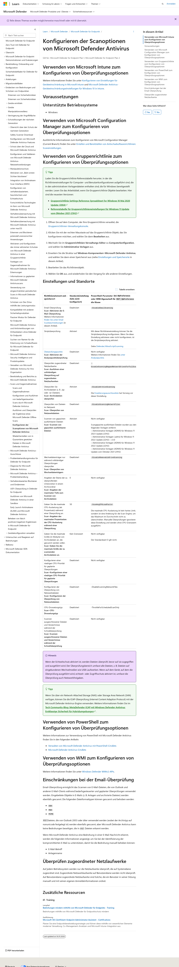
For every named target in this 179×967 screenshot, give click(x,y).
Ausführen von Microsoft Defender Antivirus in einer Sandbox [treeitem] (22, 500)
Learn (45, 31)
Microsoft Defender (59, 31)
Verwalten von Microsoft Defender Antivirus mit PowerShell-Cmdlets (82, 745)
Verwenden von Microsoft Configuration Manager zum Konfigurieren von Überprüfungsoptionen (156, 53)
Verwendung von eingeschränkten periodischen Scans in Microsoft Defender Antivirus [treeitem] (23, 292)
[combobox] (19, 35)
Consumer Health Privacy (95, 965)
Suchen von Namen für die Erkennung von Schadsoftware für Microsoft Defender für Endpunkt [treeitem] (23, 344)
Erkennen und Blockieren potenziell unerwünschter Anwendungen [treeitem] (21, 236)
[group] (89, 471)
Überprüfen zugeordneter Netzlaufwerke (155, 96)
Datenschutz (73, 965)
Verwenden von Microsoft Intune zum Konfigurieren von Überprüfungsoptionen (159, 39)
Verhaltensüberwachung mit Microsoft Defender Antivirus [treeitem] (23, 215)
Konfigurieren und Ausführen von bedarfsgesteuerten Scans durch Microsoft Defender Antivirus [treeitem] (25, 401)
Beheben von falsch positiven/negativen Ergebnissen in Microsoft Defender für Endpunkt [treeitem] (22, 523)
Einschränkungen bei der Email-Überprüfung (155, 89)
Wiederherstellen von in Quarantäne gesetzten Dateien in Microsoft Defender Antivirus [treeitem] (23, 441)
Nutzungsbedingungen (122, 965)
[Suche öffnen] (163, 3)
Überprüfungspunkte (53, 351)
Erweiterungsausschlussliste (106, 393)
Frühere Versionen (35, 965)
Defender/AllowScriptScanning (109, 346)
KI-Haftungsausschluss (13, 965)
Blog (48, 965)
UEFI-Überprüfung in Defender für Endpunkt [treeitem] (23, 490)
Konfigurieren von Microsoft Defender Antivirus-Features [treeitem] (22, 141)
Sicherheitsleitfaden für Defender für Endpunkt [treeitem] (21, 73)
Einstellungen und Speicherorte (113, 257)
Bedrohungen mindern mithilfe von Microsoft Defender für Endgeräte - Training (78, 907)
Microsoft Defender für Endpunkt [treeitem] (20, 40)
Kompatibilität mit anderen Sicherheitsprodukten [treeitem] (22, 311)
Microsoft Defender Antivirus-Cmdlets (67, 749)
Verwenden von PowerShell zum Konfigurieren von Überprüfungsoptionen (158, 73)
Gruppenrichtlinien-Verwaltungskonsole (68, 226)
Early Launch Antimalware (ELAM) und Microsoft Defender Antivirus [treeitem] (21, 511)
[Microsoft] (5, 4)
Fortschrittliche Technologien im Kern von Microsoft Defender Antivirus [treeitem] (23, 206)
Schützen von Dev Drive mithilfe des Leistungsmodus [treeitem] (22, 304)
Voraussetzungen (152, 46)
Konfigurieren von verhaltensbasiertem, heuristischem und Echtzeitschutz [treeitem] (19, 193)
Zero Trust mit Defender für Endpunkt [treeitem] (18, 46)
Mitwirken (60, 965)
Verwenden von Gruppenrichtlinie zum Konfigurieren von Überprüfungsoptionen (159, 64)
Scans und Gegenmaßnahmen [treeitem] (21, 390)
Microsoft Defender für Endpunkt (85, 31)
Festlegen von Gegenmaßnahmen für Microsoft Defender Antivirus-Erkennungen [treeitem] (23, 267)
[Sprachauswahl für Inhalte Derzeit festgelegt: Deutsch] (9, 959)
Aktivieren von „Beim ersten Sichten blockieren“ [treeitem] (22, 174)
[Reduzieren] (35, 29)
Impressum (140, 965)
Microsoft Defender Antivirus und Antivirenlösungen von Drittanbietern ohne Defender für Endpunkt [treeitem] (23, 330)
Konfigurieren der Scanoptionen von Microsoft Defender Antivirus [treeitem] (25, 428)
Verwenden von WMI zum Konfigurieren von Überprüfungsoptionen (155, 82)
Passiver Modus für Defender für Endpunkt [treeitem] (23, 319)
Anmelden (171, 3)
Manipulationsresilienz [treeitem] (17, 111)
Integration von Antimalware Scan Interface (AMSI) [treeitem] (22, 182)
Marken (154, 965)
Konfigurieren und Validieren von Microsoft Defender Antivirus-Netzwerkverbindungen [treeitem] (22, 159)
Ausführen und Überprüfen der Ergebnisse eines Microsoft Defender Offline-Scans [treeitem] (25, 415)
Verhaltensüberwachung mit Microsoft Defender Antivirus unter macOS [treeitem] (23, 225)
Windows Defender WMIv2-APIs (98, 771)
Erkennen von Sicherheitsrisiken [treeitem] (22, 95)
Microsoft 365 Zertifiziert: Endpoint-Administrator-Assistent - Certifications (76, 920)
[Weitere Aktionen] (133, 31)
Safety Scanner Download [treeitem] (21, 134)
